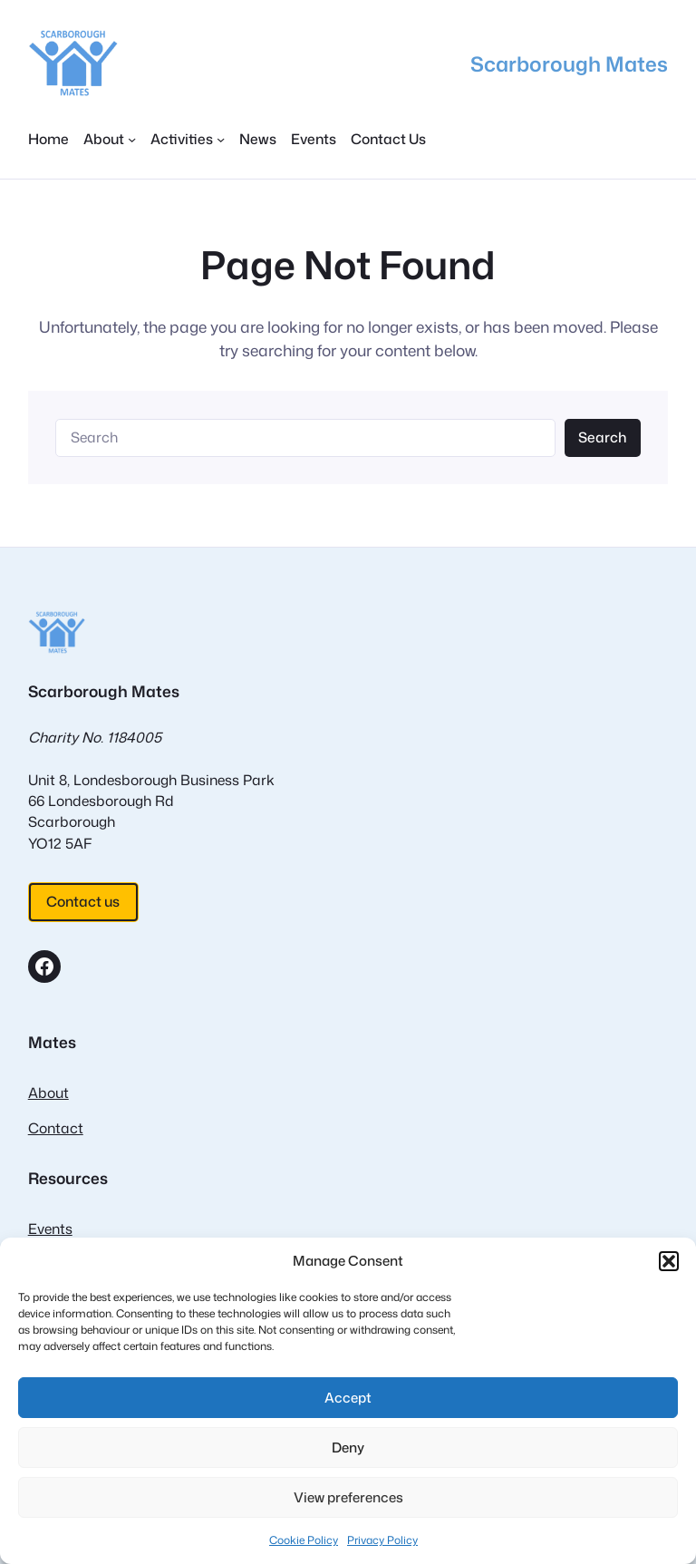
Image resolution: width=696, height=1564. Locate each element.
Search (602, 437)
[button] (669, 1261)
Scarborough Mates (569, 63)
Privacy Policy (382, 1540)
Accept (348, 1397)
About (48, 1093)
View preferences (348, 1497)
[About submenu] (109, 139)
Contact (55, 1128)
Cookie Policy (303, 1540)
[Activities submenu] (187, 139)
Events (50, 1229)
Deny (348, 1447)
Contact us (83, 901)
